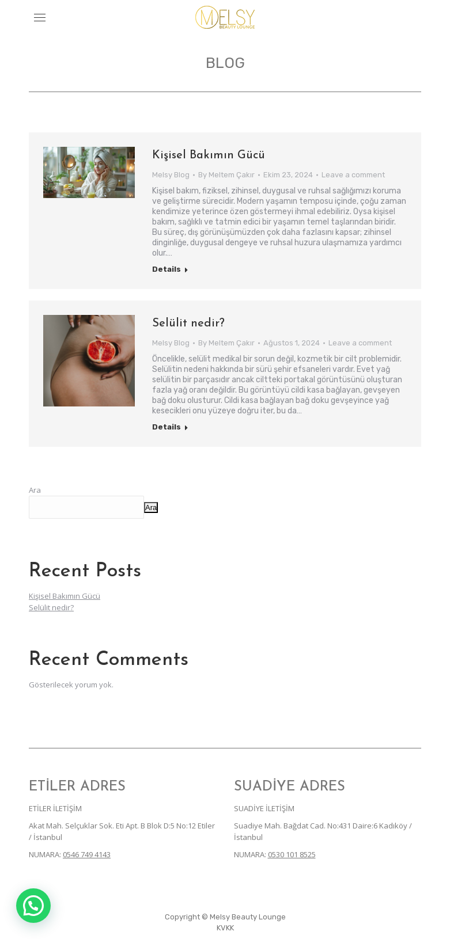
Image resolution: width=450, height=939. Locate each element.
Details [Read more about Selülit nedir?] (166, 427)
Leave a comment (353, 174)
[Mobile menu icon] (40, 17)
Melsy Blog (171, 174)
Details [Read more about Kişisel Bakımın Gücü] (166, 269)
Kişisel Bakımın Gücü (208, 155)
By (226, 174)
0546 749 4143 (87, 854)
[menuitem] (225, 928)
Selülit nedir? (188, 323)
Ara (35, 490)
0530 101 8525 (292, 854)
